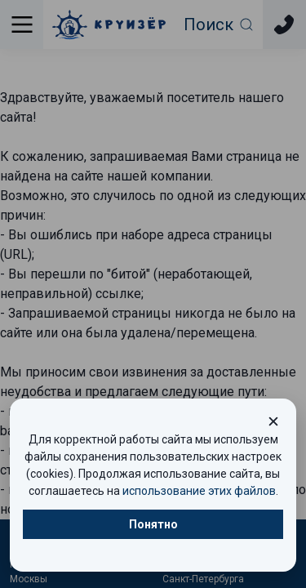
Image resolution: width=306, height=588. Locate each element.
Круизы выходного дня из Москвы (70, 572)
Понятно (153, 524)
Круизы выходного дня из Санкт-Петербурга (223, 572)
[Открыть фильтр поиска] (219, 24)
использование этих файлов (199, 490)
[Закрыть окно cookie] (273, 421)
